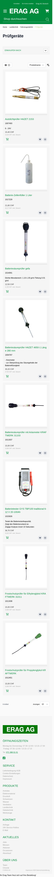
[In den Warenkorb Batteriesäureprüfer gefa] (7, 291)
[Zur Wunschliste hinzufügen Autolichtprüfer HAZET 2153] (40, 139)
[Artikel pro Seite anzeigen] (45, 704)
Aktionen (6, 848)
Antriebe (6, 791)
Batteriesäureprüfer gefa (17, 268)
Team (5, 865)
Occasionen (8, 850)
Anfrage (6, 825)
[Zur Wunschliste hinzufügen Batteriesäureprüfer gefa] (40, 292)
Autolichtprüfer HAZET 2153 (19, 119)
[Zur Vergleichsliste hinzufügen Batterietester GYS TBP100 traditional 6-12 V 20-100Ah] (45, 538)
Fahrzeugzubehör (26, 27)
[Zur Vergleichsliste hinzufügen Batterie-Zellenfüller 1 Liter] (45, 213)
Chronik (6, 868)
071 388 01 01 (12, 752)
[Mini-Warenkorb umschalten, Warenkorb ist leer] (47, 11)
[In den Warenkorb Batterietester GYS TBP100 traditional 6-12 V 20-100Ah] (7, 538)
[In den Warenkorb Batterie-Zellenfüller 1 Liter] (7, 213)
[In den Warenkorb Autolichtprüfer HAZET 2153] (7, 139)
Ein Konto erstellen (28, 3)
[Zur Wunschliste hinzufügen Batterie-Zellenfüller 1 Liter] (40, 213)
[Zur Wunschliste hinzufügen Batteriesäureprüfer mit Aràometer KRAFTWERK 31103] (40, 453)
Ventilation (7, 805)
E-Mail (5, 830)
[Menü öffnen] (5, 11)
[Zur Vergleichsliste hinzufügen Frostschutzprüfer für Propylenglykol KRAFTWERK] (45, 691)
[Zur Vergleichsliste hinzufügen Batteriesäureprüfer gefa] (45, 292)
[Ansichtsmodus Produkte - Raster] (9, 65)
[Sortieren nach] (36, 65)
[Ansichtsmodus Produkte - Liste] (5, 65)
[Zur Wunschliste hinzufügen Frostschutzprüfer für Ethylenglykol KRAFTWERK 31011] (40, 614)
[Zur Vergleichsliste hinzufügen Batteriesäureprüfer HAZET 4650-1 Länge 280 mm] (45, 376)
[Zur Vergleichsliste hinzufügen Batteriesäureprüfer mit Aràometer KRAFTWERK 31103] (45, 453)
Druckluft (6, 796)
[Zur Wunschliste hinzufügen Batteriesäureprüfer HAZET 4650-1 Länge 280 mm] (40, 376)
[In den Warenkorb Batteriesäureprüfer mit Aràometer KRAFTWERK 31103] (7, 453)
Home (5, 27)
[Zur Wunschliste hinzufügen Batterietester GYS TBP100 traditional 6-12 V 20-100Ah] (40, 538)
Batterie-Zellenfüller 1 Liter (18, 195)
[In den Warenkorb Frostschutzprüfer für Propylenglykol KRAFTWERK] (7, 691)
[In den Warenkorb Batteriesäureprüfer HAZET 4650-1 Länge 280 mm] (7, 376)
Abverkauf (7, 853)
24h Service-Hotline (11, 828)
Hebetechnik (8, 810)
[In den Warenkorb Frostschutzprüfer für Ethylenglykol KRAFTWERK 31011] (7, 614)
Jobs (5, 842)
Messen (6, 845)
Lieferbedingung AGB (11, 771)
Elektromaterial (9, 794)
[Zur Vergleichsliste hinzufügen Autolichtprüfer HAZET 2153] (45, 139)
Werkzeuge (7, 813)
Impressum (7, 779)
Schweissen (8, 799)
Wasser (6, 802)
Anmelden (16, 3)
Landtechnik (13, 27)
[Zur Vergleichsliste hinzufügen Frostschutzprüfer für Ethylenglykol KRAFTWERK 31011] (45, 614)
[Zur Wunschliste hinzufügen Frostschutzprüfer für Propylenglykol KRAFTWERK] (40, 691)
